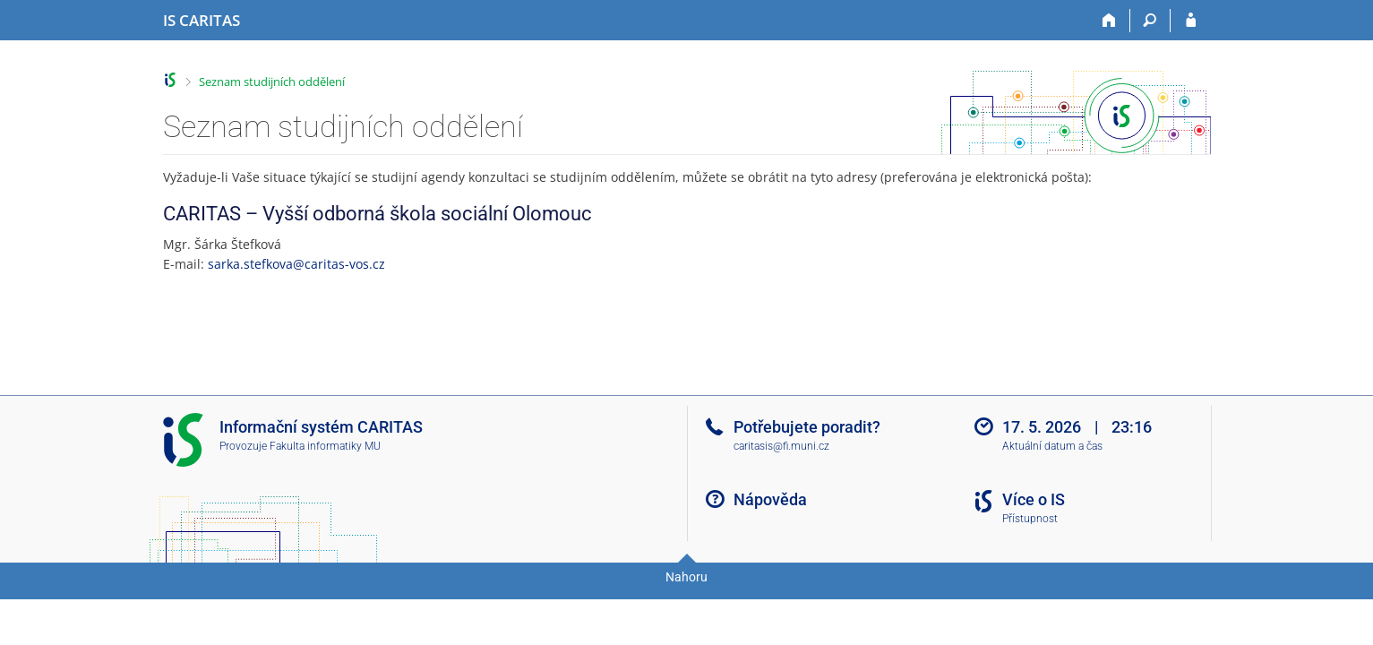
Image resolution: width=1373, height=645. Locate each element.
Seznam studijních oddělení (272, 81)
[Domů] (1110, 20)
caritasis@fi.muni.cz (781, 446)
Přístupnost (1030, 518)
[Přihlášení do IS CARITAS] (1191, 20)
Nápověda (770, 499)
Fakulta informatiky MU (325, 446)
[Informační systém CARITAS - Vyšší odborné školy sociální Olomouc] (201, 20)
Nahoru (686, 577)
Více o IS (1033, 499)
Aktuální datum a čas (1052, 446)
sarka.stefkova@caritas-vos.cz (296, 263)
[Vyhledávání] (1150, 20)
